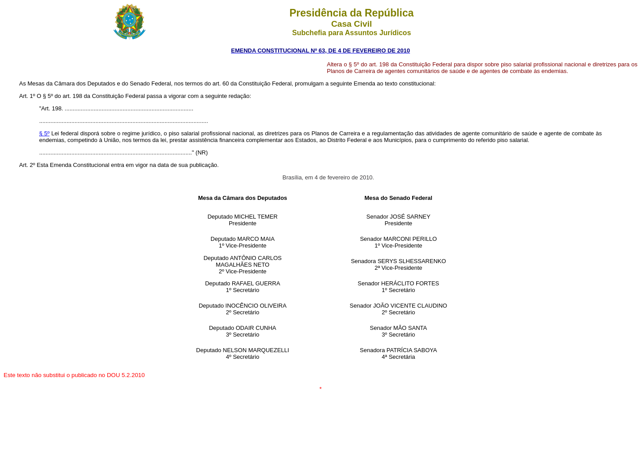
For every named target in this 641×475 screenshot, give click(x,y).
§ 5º (44, 133)
